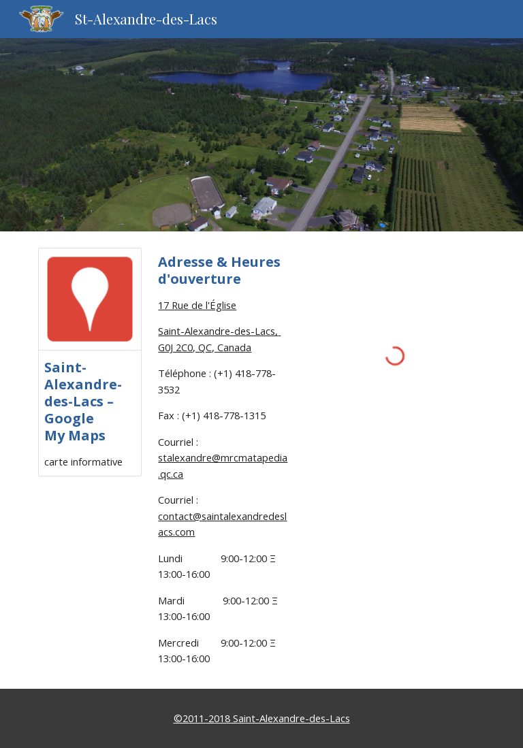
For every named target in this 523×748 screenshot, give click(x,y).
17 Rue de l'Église (197, 305)
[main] (223, 460)
